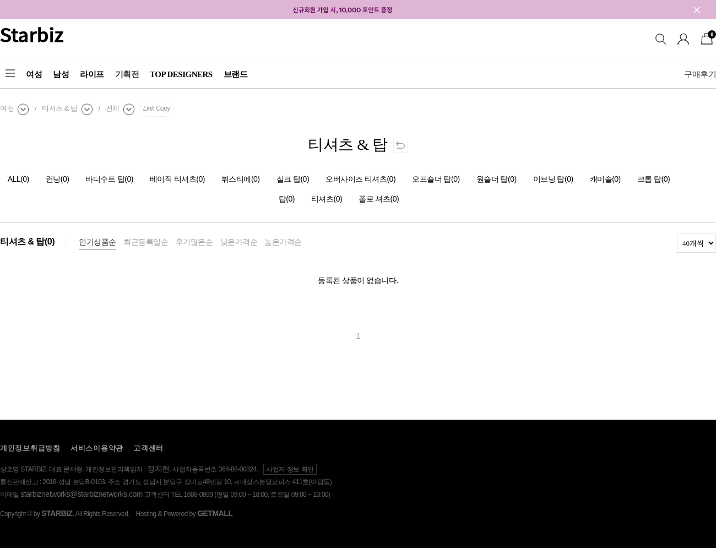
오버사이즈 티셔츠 (360, 179)
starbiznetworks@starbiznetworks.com (81, 494)
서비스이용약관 (96, 448)
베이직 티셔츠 (177, 179)
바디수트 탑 (109, 179)
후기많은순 (194, 241)
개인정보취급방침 (30, 448)
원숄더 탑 (496, 179)
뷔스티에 (240, 179)
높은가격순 (283, 241)
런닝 (57, 179)
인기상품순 (97, 241)
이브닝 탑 (553, 179)
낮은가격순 (239, 241)
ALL (18, 179)
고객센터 (148, 448)
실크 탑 (293, 179)
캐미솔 (605, 179)
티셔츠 (326, 198)
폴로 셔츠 (379, 198)
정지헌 (158, 468)
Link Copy (156, 108)
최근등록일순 (145, 241)
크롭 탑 (653, 179)
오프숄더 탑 (436, 179)
